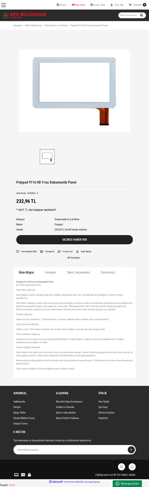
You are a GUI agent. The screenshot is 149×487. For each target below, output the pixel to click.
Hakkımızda (19, 401)
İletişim (17, 407)
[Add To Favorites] (26, 251)
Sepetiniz (103, 418)
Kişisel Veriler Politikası (67, 418)
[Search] (132, 15)
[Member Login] (117, 4)
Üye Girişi (103, 407)
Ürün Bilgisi (26, 272)
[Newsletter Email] (74, 449)
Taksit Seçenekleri (78, 272)
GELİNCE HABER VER (74, 239)
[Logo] (25, 15)
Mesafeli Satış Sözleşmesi (69, 401)
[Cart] (137, 4)
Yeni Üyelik (104, 401)
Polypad (59, 224)
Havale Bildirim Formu (24, 418)
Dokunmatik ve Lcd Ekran (67, 219)
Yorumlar (50, 272)
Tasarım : (7, 485)
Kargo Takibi (19, 412)
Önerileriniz (108, 272)
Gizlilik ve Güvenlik (65, 407)
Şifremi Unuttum (107, 412)
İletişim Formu (20, 423)
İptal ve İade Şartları (66, 412)
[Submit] (131, 449)
